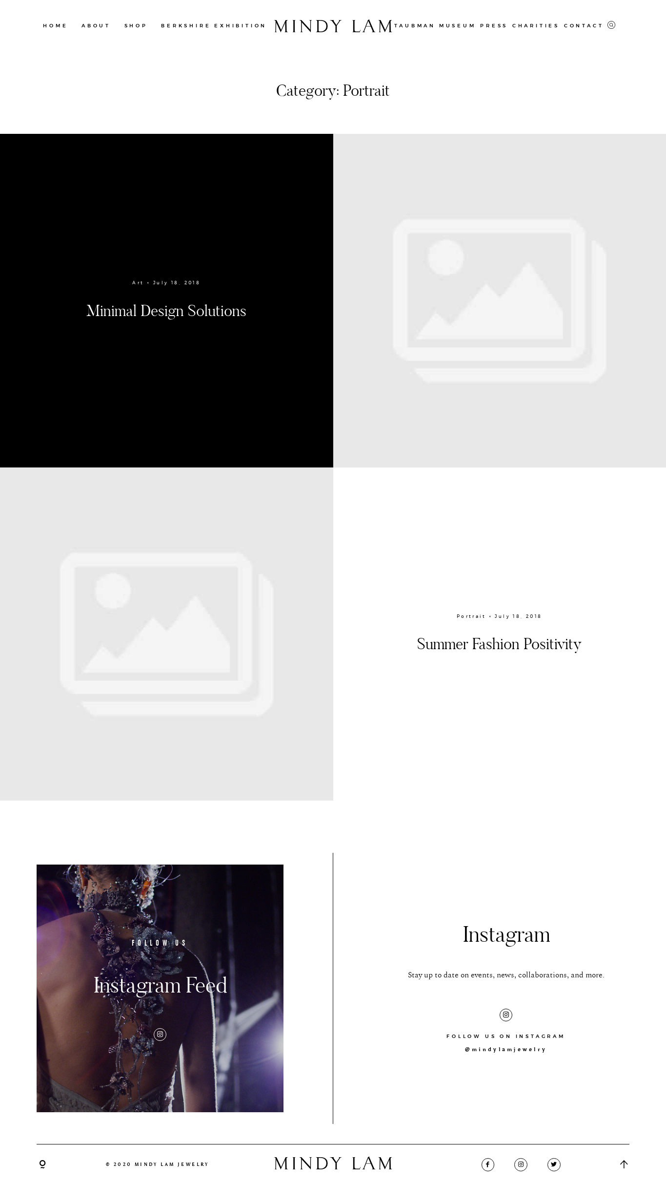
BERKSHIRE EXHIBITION (214, 25)
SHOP (136, 25)
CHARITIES (536, 25)
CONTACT (584, 25)
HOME (55, 25)
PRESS (494, 25)
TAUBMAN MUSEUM (435, 25)
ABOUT (96, 25)
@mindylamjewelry (506, 1049)
